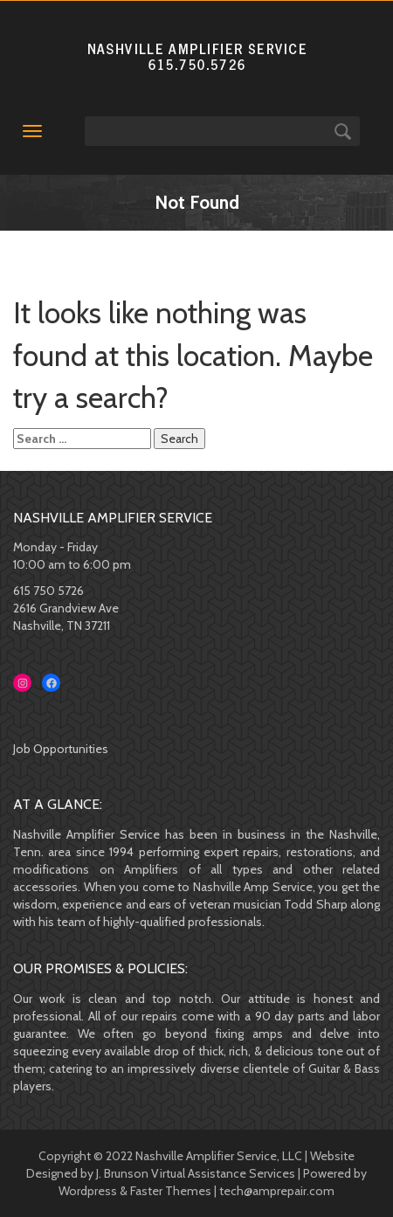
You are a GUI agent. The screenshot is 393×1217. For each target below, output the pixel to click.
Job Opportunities (60, 749)
